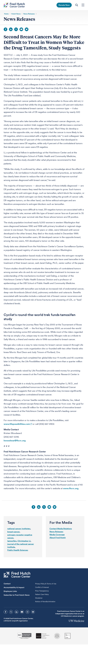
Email (21, 30)
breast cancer (13, 532)
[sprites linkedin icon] (16, 612)
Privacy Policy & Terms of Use (45, 584)
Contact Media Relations (61, 529)
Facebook (5, 30)
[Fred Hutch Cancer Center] (17, 575)
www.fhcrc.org (70, 489)
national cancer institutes (18, 529)
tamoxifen (11, 541)
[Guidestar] (68, 636)
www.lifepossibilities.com (17, 424)
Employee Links (10, 592)
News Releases (56, 532)
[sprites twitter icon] (11, 612)
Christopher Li (24, 541)
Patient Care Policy (42, 595)
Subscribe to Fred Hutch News (16, 596)
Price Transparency (42, 591)
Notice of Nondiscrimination (45, 602)
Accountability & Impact (14, 588)
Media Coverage (57, 535)
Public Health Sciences (17, 551)
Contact (7, 584)
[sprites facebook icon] (5, 612)
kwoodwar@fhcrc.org (15, 441)
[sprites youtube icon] (22, 612)
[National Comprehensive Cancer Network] (43, 636)
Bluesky (26, 30)
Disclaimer (39, 598)
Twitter (16, 30)
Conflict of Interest (42, 588)
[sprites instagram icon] (27, 612)
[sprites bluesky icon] (33, 612)
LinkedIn (11, 30)
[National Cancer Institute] (24, 636)
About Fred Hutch (58, 538)
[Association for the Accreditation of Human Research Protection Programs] (57, 636)
